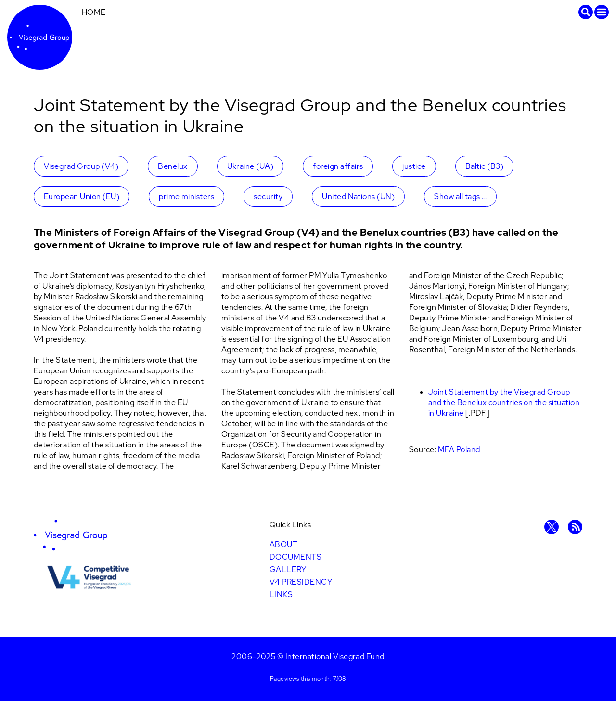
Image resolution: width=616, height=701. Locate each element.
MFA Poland (459, 450)
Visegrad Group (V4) (81, 166)
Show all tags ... (460, 196)
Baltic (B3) (484, 166)
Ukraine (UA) (250, 166)
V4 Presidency (301, 582)
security (268, 196)
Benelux (172, 166)
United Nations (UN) (358, 196)
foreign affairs (338, 166)
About (283, 544)
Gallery (288, 569)
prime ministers (186, 196)
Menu (601, 12)
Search (585, 12)
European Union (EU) (81, 196)
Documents (295, 557)
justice (413, 166)
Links (281, 594)
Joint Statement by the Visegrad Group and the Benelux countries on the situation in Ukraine (503, 402)
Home (94, 12)
